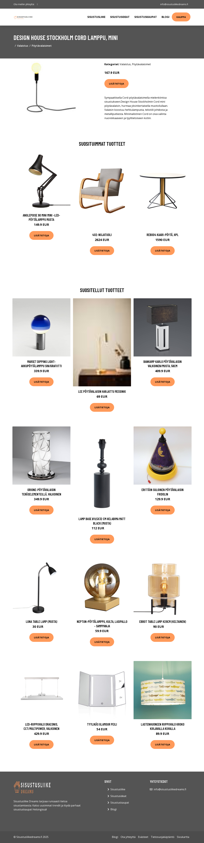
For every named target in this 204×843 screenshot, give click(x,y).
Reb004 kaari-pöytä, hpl (162, 235)
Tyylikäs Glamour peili (102, 724)
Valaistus (22, 45)
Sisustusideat (120, 17)
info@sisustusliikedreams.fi (174, 4)
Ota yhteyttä (128, 837)
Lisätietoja (116, 83)
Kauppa (181, 17)
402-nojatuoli (102, 235)
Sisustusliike (96, 17)
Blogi (165, 17)
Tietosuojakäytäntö (162, 837)
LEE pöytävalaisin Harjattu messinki (102, 391)
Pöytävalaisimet (42, 45)
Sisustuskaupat (145, 17)
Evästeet (143, 837)
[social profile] (37, 4)
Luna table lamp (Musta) (41, 621)
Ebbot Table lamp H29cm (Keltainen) (162, 621)
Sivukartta (183, 837)
